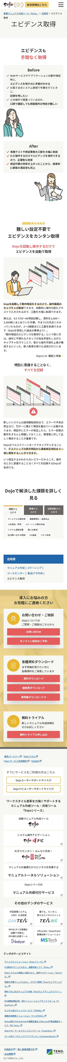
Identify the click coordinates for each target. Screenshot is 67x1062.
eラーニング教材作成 (35, 524)
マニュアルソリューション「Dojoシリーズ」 (24, 961)
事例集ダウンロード (32, 697)
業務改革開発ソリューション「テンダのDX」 (24, 1015)
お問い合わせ (33, 631)
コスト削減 (45, 535)
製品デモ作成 (35, 573)
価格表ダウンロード (33, 688)
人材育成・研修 (14, 524)
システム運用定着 (15, 529)
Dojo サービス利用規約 (15, 761)
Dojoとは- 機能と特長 (48, 356)
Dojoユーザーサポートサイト (32, 780)
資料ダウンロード (34, 678)
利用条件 (8, 1049)
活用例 (11, 559)
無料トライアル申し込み (33, 734)
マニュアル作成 (16, 568)
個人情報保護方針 (26, 1049)
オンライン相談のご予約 (33, 641)
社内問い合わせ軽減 (16, 535)
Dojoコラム (29, 756)
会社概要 (8, 1054)
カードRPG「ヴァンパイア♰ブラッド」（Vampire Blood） (30, 1036)
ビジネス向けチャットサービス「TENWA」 (23, 1010)
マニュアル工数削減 (16, 518)
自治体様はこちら (37, 4)
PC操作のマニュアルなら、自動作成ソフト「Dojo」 (27, 967)
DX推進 (33, 535)
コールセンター (16, 573)
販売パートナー (11, 756)
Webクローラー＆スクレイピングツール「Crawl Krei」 (29, 1030)
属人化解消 (33, 529)
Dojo (8, 4)
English (35, 761)
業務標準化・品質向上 (39, 518)
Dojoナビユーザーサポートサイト (32, 789)
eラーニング (35, 568)
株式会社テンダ (55, 1052)
